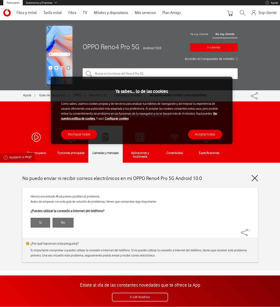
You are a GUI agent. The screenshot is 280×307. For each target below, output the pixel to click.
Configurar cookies (117, 118)
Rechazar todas (79, 134)
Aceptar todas (205, 134)
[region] (141, 110)
